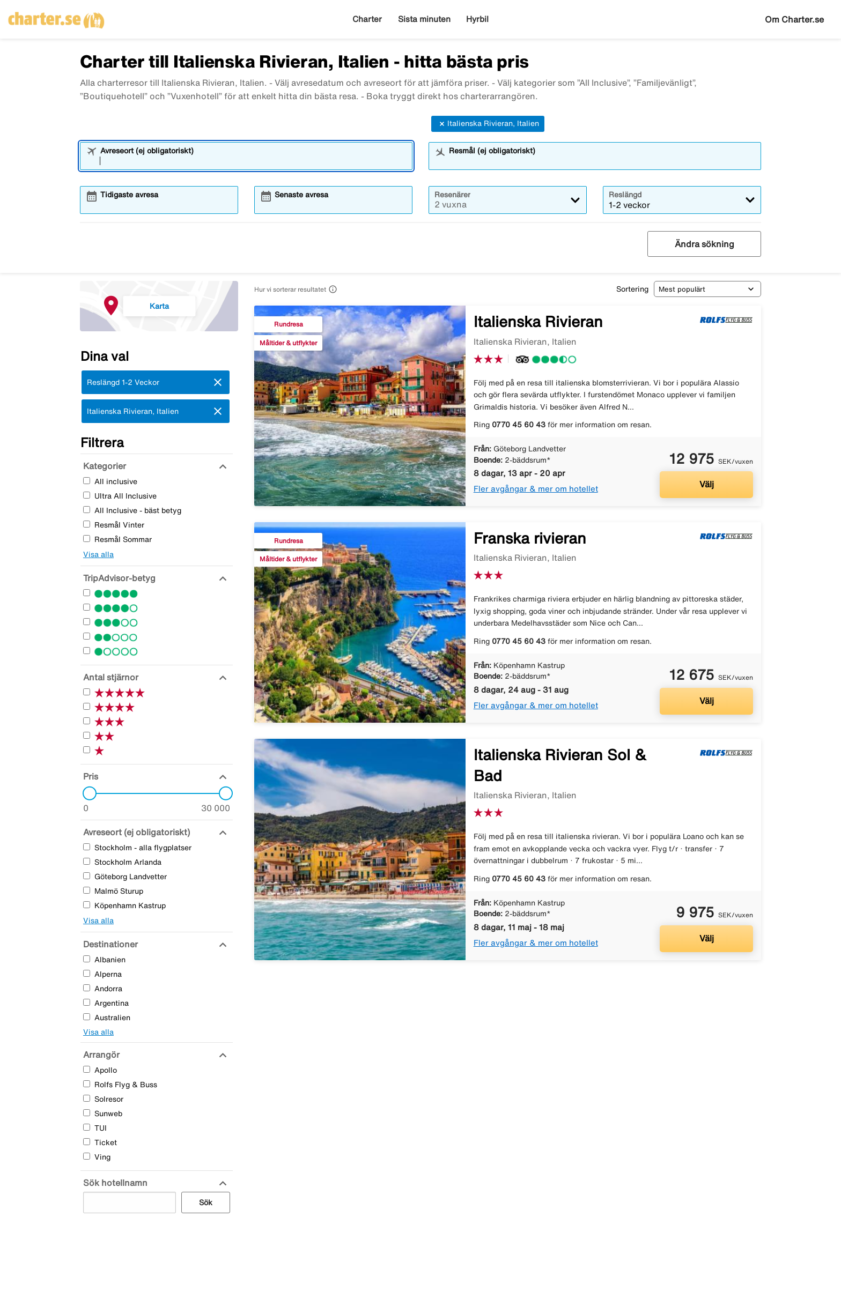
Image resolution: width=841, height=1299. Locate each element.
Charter (367, 19)
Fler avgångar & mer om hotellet (536, 489)
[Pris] (89, 776)
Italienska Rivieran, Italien (488, 123)
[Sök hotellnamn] (113, 1182)
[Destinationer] (109, 944)
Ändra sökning (704, 244)
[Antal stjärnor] (109, 677)
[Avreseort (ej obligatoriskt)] (135, 832)
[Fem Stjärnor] (86, 592)
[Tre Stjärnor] (86, 621)
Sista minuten (424, 19)
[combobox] (253, 160)
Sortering (632, 289)
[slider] (86, 793)
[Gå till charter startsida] (56, 16)
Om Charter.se (794, 19)
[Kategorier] (103, 466)
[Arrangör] (100, 1054)
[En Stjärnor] (86, 650)
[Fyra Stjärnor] (86, 607)
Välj (706, 484)
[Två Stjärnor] (86, 636)
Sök (205, 1202)
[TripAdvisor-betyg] (118, 578)
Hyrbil (477, 19)
